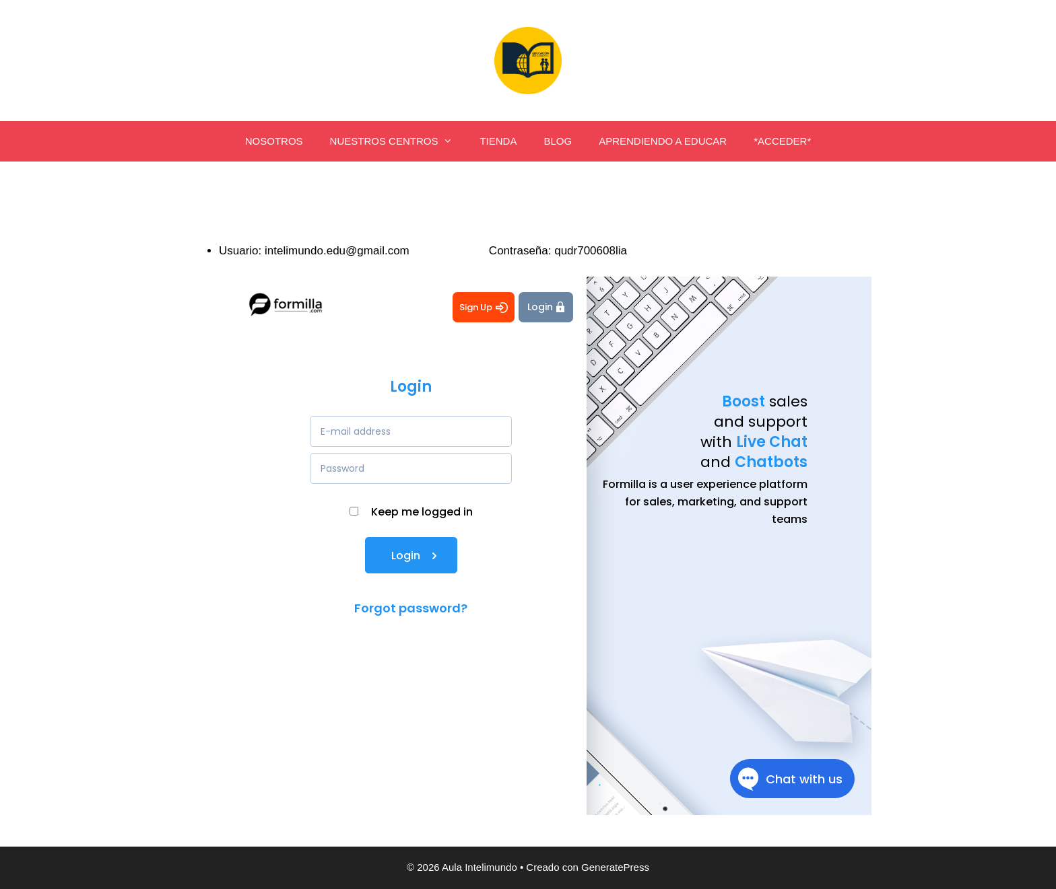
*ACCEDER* (782, 141)
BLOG (557, 141)
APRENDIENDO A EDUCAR (663, 141)
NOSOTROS (274, 141)
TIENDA (498, 141)
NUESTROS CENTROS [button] (398, 141)
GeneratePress (615, 867)
